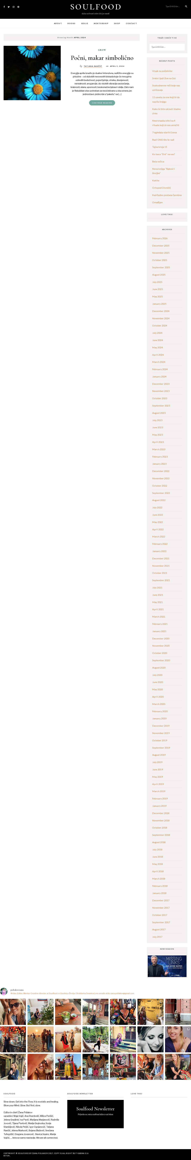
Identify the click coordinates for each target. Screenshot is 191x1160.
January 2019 (159, 805)
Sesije (84, 23)
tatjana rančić (93, 66)
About (58, 23)
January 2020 (159, 718)
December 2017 (160, 900)
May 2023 (157, 434)
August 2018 (158, 842)
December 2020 (160, 638)
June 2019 (157, 769)
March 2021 (158, 616)
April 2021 (158, 609)
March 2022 (158, 536)
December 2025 (160, 245)
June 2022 (157, 514)
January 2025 (159, 303)
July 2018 (157, 849)
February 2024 (160, 369)
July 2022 (157, 507)
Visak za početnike (162, 70)
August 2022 (158, 500)
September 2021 (161, 580)
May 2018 (157, 864)
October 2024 (159, 325)
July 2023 (157, 420)
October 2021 (159, 572)
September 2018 (161, 834)
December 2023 (160, 383)
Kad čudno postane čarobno (167, 195)
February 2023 (160, 456)
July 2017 (157, 936)
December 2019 (160, 725)
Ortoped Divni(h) (161, 187)
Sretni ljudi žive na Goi (164, 78)
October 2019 (159, 740)
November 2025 (161, 252)
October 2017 (159, 915)
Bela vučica (158, 161)
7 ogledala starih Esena (164, 132)
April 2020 (158, 696)
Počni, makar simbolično (102, 58)
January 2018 (159, 893)
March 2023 (158, 449)
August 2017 (158, 929)
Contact (131, 23)
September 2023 (161, 405)
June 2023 (157, 427)
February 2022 (160, 543)
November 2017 (161, 907)
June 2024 (157, 340)
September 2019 (161, 747)
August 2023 (158, 412)
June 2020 (157, 682)
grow (102, 50)
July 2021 (157, 587)
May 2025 (157, 296)
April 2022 (158, 529)
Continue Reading (102, 103)
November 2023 (161, 390)
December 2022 (160, 471)
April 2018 (158, 871)
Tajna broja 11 (159, 146)
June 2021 (157, 594)
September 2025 (161, 267)
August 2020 (158, 667)
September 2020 (161, 660)
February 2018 (160, 885)
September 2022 (161, 492)
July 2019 (157, 762)
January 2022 (159, 551)
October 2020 (159, 653)
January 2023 (159, 463)
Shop (117, 23)
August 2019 (158, 754)
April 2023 (158, 441)
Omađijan (157, 202)
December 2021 (160, 558)
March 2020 (158, 704)
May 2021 (157, 602)
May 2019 (157, 776)
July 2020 (157, 674)
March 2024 (158, 361)
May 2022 (157, 522)
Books (72, 23)
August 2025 (158, 274)
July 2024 (157, 332)
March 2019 (158, 791)
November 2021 (161, 565)
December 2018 (160, 813)
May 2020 (157, 689)
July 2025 (157, 281)
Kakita (155, 180)
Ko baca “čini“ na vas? (163, 154)
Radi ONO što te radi (163, 139)
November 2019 (161, 733)
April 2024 (158, 354)
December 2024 (160, 311)
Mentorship (101, 23)
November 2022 (161, 478)
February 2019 (160, 798)
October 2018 (159, 827)
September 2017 (161, 922)
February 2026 (160, 238)
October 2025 (159, 260)
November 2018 (161, 820)
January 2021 (159, 631)
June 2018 (157, 856)
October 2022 (159, 485)
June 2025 (157, 289)
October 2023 (159, 398)
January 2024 (159, 376)
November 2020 (161, 645)
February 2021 (160, 623)
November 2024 (161, 318)
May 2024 (157, 347)
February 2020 (160, 711)
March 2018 (158, 878)
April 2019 (158, 784)
